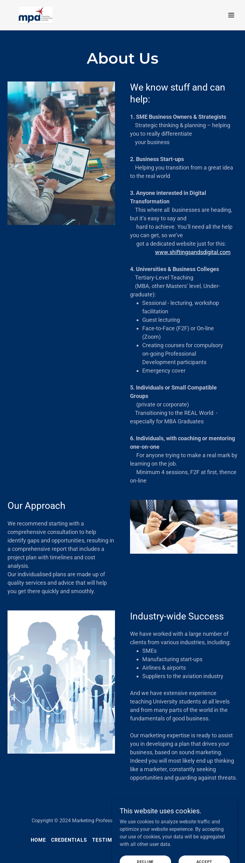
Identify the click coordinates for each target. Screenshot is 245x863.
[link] (35, 15)
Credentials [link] (69, 840)
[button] (231, 15)
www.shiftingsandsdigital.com (193, 252)
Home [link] (38, 840)
